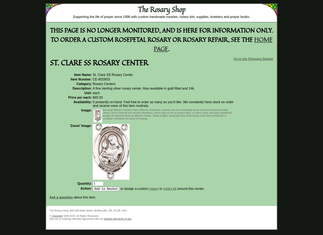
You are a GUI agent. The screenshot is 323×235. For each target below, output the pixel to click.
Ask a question (61, 199)
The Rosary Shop (161, 9)
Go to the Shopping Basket (253, 59)
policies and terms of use (117, 220)
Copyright (57, 217)
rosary (153, 190)
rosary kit (170, 190)
